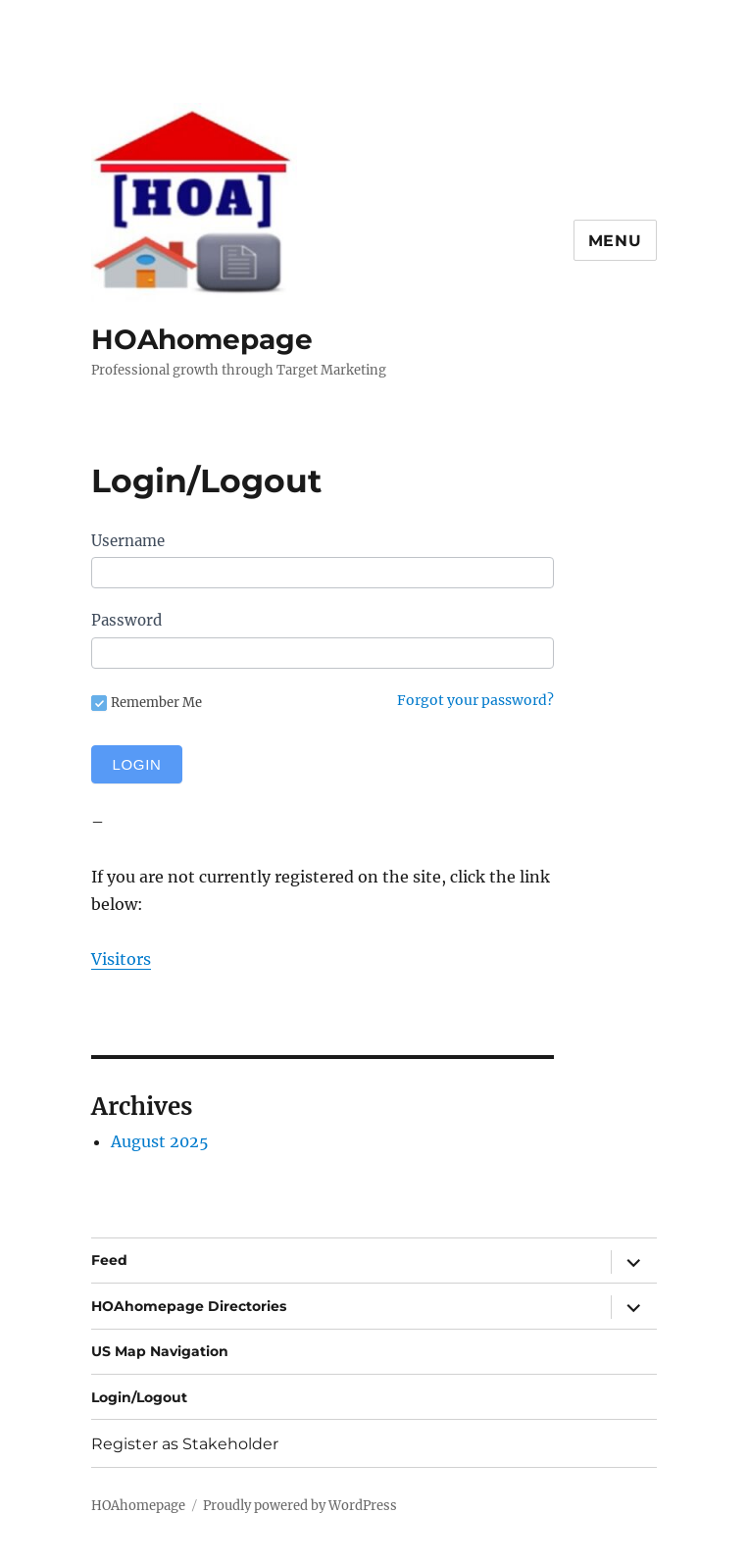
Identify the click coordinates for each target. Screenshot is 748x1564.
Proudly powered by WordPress (300, 1505)
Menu (615, 240)
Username (128, 540)
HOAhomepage (202, 339)
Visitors (121, 959)
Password (126, 620)
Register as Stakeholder (184, 1444)
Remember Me (146, 703)
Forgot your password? (475, 700)
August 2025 (160, 1141)
